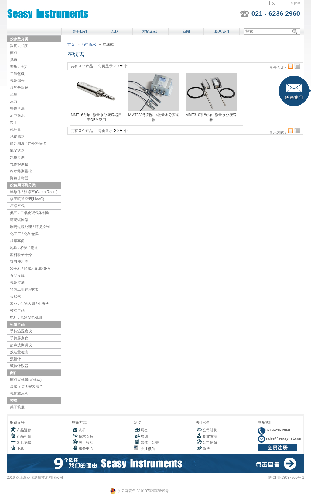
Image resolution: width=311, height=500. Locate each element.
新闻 (186, 31)
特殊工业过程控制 (24, 289)
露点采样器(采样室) (26, 380)
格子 (290, 66)
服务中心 (86, 448)
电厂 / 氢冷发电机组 (26, 317)
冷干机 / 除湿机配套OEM (30, 269)
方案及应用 (151, 31)
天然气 (15, 296)
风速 (13, 60)
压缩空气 (17, 206)
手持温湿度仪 (21, 331)
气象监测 (17, 282)
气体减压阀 (19, 393)
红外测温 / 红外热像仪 (28, 143)
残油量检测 (19, 352)
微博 (206, 448)
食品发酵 (17, 275)
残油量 (15, 129)
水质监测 (17, 157)
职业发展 (210, 436)
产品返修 (24, 430)
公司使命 (210, 442)
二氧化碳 (17, 74)
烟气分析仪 (19, 88)
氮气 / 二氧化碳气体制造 (30, 213)
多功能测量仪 (21, 171)
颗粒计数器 (19, 178)
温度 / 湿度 (19, 46)
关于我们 (79, 31)
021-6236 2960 (277, 430)
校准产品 (17, 310)
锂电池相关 (19, 262)
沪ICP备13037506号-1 (286, 477)
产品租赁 (24, 436)
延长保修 (24, 442)
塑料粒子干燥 (21, 255)
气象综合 (17, 81)
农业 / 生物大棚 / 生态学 (29, 303)
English (294, 3)
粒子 (13, 122)
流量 (13, 94)
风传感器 (17, 136)
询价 (82, 430)
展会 (144, 430)
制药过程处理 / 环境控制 (30, 227)
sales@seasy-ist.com (283, 438)
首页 (71, 44)
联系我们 (221, 31)
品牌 (115, 31)
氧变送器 (17, 150)
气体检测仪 (19, 164)
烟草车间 (17, 241)
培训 (144, 436)
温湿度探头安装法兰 (26, 386)
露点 (13, 53)
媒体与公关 (150, 442)
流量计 (15, 359)
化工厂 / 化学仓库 (24, 234)
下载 (20, 448)
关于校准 (17, 407)
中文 (271, 3)
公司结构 (210, 430)
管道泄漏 (17, 108)
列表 (297, 66)
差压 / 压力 (19, 67)
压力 (13, 101)
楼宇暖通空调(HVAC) (27, 199)
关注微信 (146, 449)
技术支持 (86, 436)
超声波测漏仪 (21, 345)
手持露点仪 (19, 338)
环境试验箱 (19, 220)
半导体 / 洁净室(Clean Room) (34, 192)
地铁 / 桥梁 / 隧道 (24, 248)
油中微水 (17, 115)
